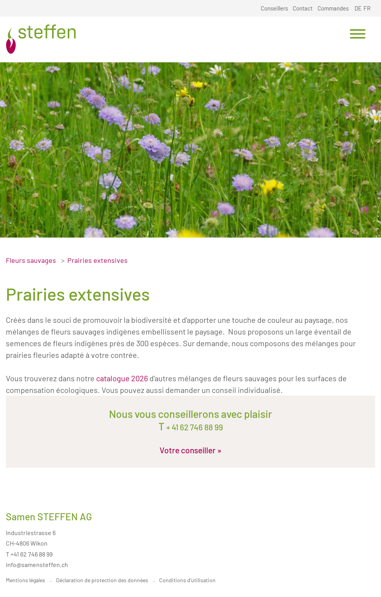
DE (358, 8)
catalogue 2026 (122, 378)
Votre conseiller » (190, 450)
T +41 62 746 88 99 (29, 554)
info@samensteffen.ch (37, 564)
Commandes (333, 8)
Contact (303, 8)
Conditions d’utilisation (187, 580)
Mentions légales (25, 580)
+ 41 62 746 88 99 (194, 427)
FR (366, 8)
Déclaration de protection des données (102, 580)
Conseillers (274, 8)
